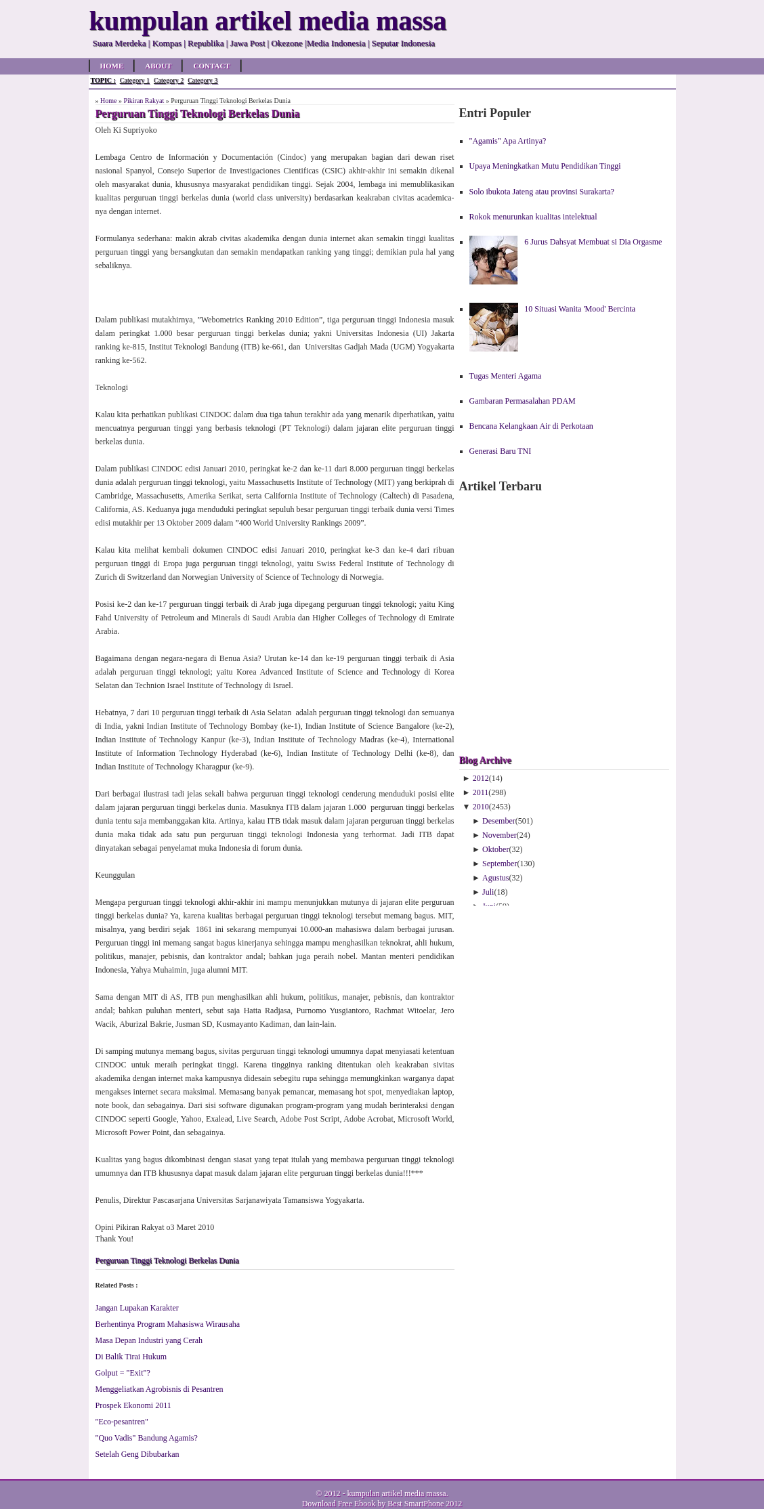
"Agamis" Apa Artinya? (508, 141)
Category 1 (135, 80)
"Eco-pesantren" (122, 1421)
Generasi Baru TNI (500, 451)
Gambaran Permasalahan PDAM (522, 401)
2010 (481, 806)
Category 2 (169, 80)
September (499, 863)
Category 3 (202, 80)
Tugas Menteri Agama (505, 376)
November (499, 835)
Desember (498, 821)
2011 (481, 792)
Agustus (495, 878)
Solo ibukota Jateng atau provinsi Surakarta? (541, 191)
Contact (211, 66)
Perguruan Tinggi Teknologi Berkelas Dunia (167, 1260)
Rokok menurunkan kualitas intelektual (533, 216)
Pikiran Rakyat (143, 100)
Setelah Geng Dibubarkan (137, 1454)
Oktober (495, 849)
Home (112, 66)
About (158, 66)
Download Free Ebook (339, 1503)
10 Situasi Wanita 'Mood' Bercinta (579, 309)
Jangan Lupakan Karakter (137, 1308)
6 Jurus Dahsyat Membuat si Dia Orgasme (593, 242)
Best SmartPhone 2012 (424, 1503)
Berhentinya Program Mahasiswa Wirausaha (168, 1324)
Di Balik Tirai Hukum (131, 1356)
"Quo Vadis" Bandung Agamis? (147, 1438)
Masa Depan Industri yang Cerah (149, 1340)
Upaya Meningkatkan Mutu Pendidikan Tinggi (545, 166)
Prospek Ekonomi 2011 (133, 1405)
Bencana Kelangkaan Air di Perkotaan (531, 426)
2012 (481, 778)
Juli (488, 892)
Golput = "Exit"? (123, 1373)
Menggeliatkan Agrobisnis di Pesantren (160, 1389)
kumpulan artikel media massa (396, 1493)
